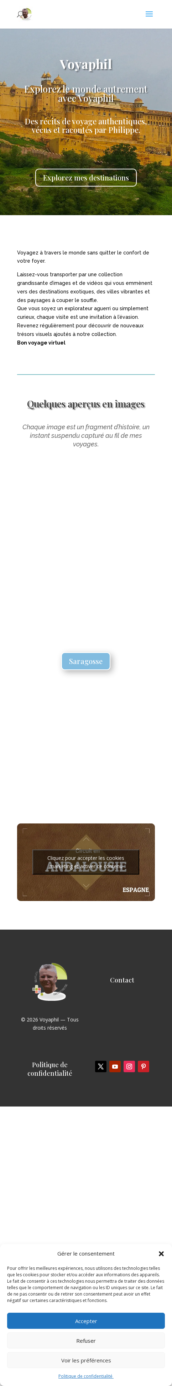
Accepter (86, 1321)
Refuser (86, 1340)
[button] (161, 1253)
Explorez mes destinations (86, 177)
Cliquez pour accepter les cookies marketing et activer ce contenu (85, 862)
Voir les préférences (86, 1360)
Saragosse (86, 661)
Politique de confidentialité (86, 1376)
